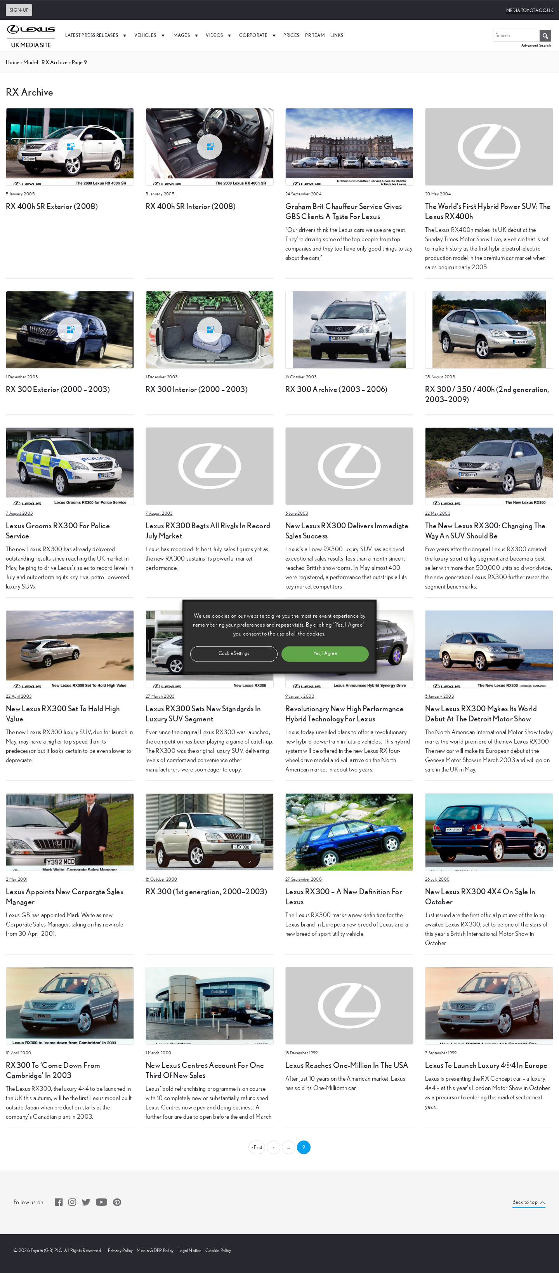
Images (186, 35)
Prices (291, 35)
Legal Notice (189, 1250)
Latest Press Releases (96, 35)
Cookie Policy (218, 1250)
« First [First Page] (257, 1147)
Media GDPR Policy (155, 1250)
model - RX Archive (45, 62)
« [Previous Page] (273, 1147)
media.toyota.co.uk (529, 10)
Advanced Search (536, 45)
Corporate (258, 35)
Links (337, 35)
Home (12, 62)
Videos (219, 35)
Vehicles (150, 35)
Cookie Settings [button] (234, 653)
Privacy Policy (120, 1250)
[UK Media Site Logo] (31, 35)
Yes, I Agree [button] (325, 653)
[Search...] (522, 36)
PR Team (314, 35)
